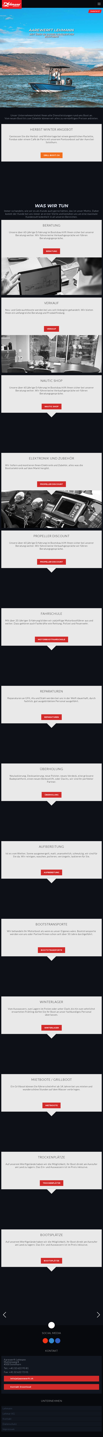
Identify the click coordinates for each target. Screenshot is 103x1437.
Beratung (51, 251)
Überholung (52, 795)
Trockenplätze (51, 1183)
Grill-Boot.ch (52, 155)
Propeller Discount (51, 484)
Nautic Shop (52, 406)
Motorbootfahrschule (51, 639)
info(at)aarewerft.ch (21, 1378)
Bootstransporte (51, 950)
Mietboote (51, 1105)
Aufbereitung (51, 872)
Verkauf (51, 329)
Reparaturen (51, 717)
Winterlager (51, 1028)
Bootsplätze (51, 1261)
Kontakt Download (20, 1387)
